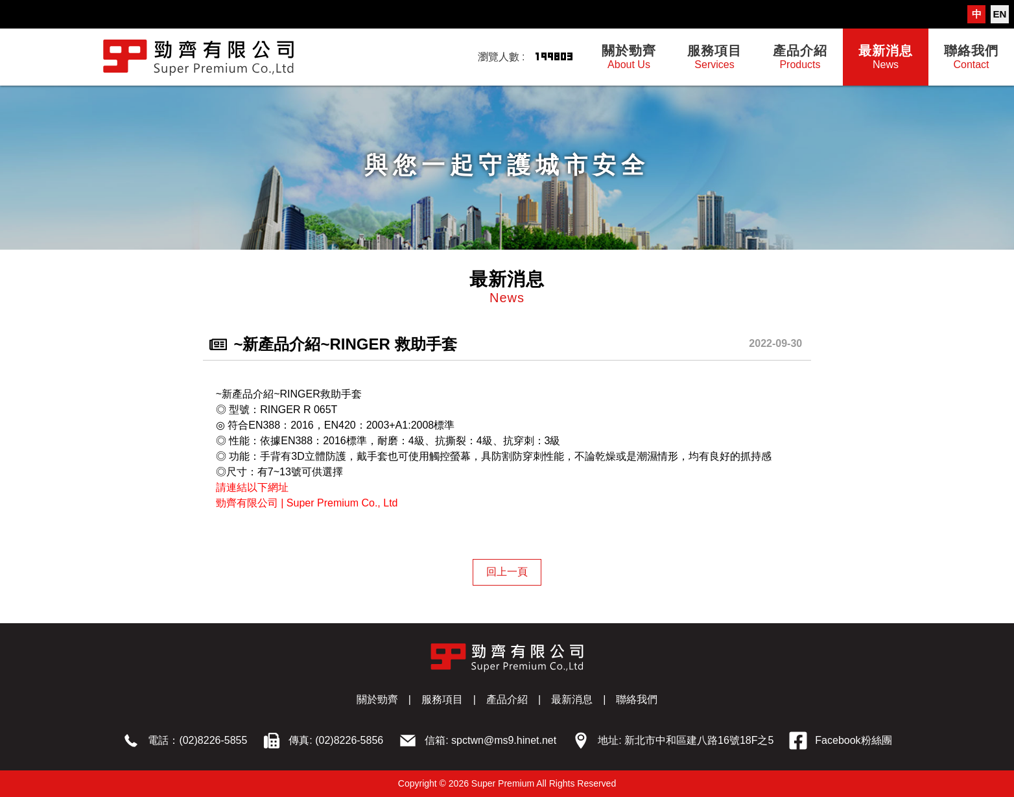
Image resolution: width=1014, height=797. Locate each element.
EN (1000, 13)
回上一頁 (507, 571)
